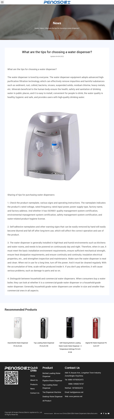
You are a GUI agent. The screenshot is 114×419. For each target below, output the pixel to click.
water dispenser (48, 69)
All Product (47, 400)
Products (34, 384)
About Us (34, 380)
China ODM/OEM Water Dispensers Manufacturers (80, 413)
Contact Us (34, 393)
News (42, 29)
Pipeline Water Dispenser (52, 380)
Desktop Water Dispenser (52, 396)
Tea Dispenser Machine (52, 392)
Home (37, 29)
